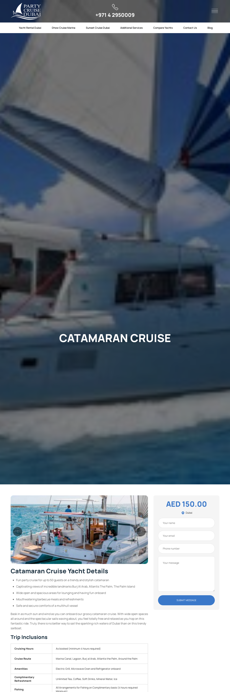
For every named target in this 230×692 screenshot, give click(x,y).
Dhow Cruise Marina (63, 27)
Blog (210, 27)
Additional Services (131, 27)
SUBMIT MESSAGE (186, 600)
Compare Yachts (163, 27)
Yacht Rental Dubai (30, 27)
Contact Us (190, 27)
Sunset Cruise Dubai (98, 27)
